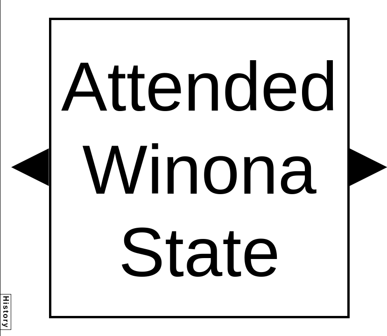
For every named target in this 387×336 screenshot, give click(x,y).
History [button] (6, 312)
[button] (30, 167)
